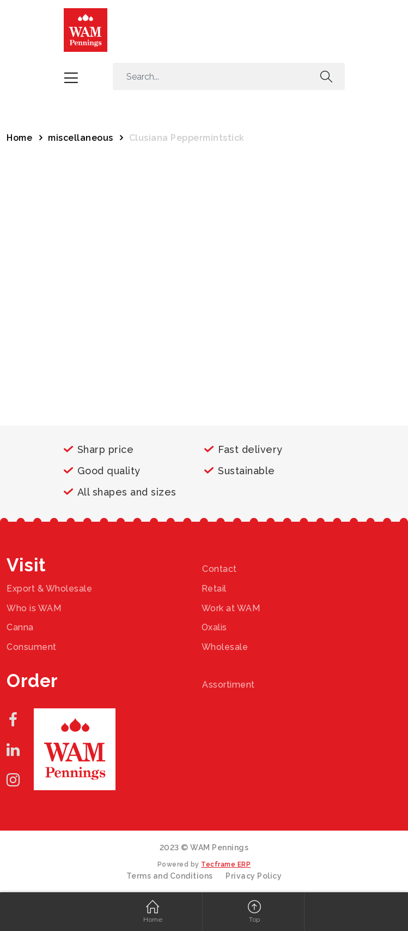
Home (19, 138)
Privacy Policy (254, 876)
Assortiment (228, 684)
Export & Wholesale (49, 588)
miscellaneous (80, 138)
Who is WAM (34, 608)
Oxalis (214, 627)
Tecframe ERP (226, 864)
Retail (214, 588)
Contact (219, 569)
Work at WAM (231, 608)
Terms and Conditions (169, 876)
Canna (20, 627)
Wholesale (225, 647)
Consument (32, 647)
